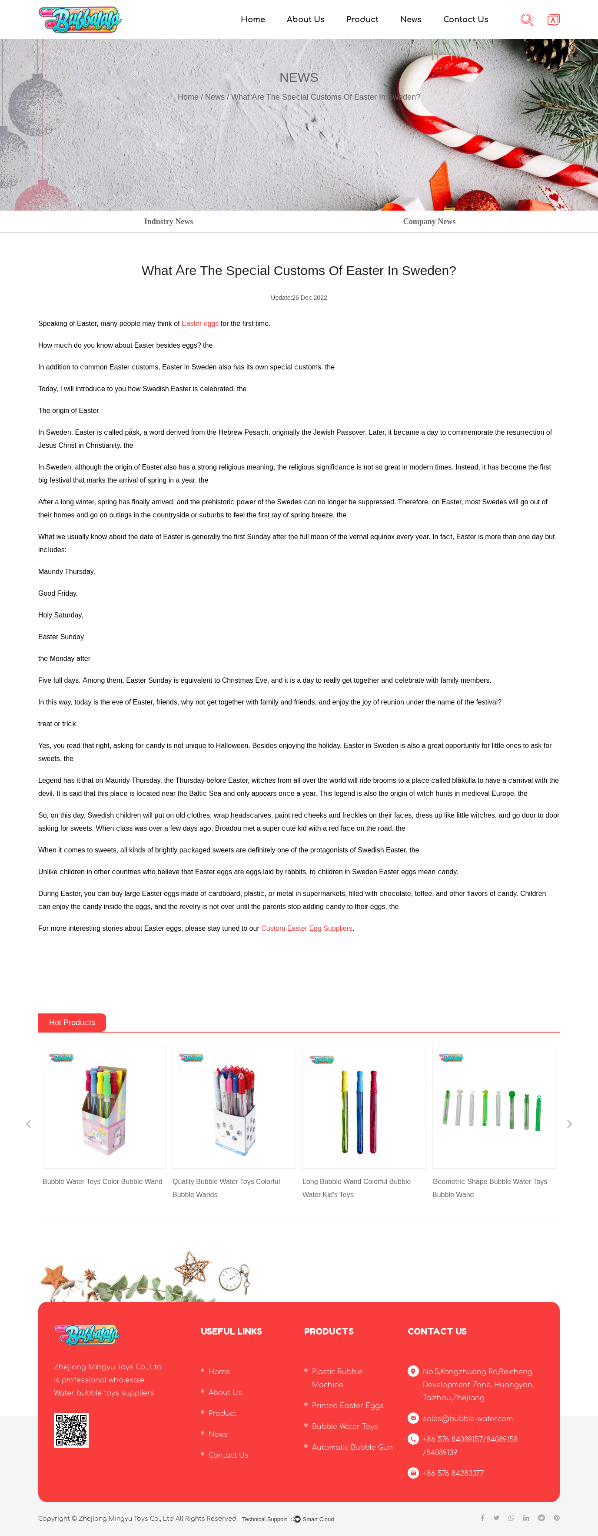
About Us (306, 19)
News (411, 19)
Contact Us (465, 19)
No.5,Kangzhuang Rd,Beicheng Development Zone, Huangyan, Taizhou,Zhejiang (478, 1385)
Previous (28, 1125)
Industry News (168, 221)
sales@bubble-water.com (468, 1419)
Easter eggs (200, 324)
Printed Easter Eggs (348, 1406)
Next (569, 1125)
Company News (429, 221)
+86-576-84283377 (453, 1474)
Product (362, 19)
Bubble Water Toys (345, 1427)
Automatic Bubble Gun (352, 1448)
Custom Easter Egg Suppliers (306, 928)
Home (253, 19)
